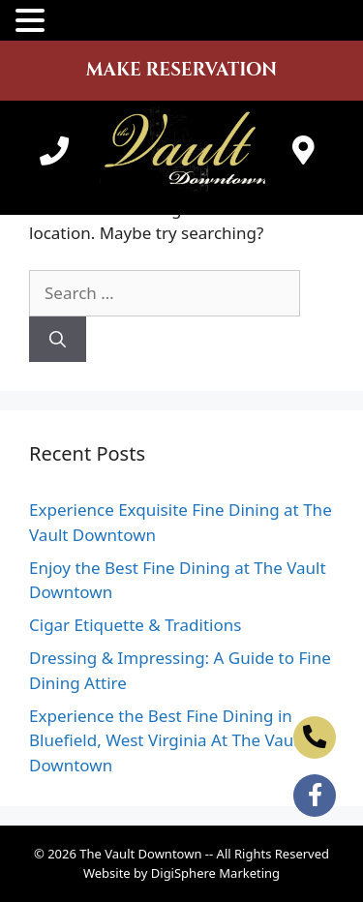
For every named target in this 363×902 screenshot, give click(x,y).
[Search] (57, 339)
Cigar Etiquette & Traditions (135, 625)
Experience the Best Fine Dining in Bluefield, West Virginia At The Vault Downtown (166, 740)
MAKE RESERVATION (181, 70)
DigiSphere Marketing (215, 873)
